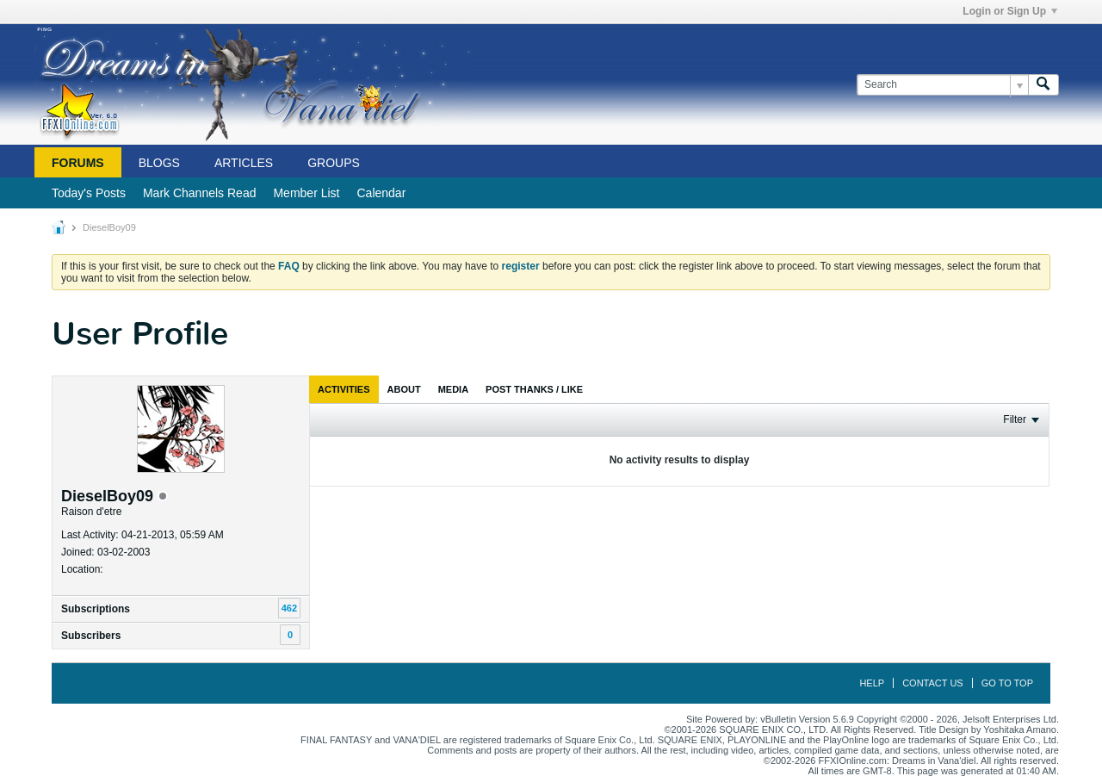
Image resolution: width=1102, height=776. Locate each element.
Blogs (159, 163)
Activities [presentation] (344, 389)
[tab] (344, 389)
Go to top (1007, 683)
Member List (306, 193)
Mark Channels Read (200, 193)
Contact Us (932, 683)
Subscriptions (95, 609)
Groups (333, 163)
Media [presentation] (453, 389)
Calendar (381, 193)
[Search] (942, 85)
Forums (78, 163)
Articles (243, 163)
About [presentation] (404, 389)
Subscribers (91, 636)
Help (871, 683)
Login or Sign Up (1010, 11)
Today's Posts (89, 193)
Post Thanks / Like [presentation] (534, 389)
